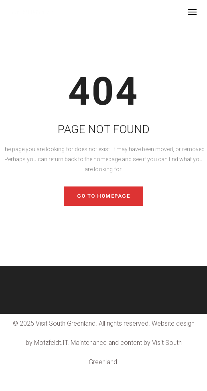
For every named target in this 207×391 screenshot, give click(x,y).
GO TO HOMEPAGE (103, 196)
